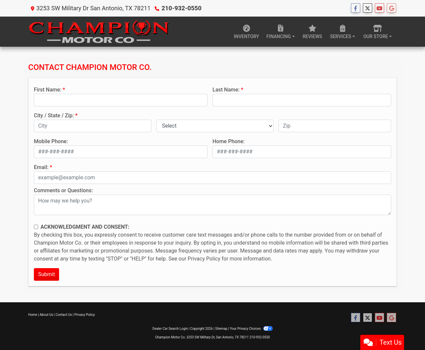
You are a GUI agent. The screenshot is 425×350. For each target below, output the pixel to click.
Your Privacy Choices (251, 328)
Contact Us (64, 315)
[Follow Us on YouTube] (379, 8)
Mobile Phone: (51, 141)
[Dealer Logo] (98, 31)
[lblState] (215, 126)
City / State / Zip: (54, 115)
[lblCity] (92, 126)
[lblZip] (335, 126)
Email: (41, 167)
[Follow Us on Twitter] (367, 8)
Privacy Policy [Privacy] (84, 315)
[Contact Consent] (36, 227)
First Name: (47, 90)
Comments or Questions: (63, 190)
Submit (46, 274)
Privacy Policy (204, 259)
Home (32, 315)
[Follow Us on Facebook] (355, 8)
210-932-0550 (180, 8)
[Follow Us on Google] (391, 8)
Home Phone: (228, 141)
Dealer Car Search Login (170, 328)
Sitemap (221, 328)
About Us (46, 315)
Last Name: (226, 90)
